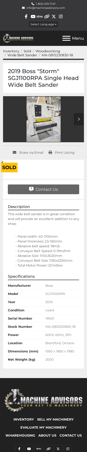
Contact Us (43, 189)
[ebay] (40, 16)
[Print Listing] (61, 152)
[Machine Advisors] (43, 400)
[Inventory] (11, 51)
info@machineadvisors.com (45, 7)
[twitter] (53, 16)
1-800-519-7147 (46, 3)
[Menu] (66, 38)
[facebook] (26, 16)
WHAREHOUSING (20, 435)
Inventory (24, 419)
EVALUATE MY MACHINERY (43, 427)
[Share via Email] (28, 152)
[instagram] (60, 16)
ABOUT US (47, 435)
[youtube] (33, 16)
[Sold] (27, 51)
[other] (47, 16)
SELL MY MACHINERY (55, 419)
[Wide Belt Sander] (22, 55)
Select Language (42, 24)
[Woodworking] (48, 51)
